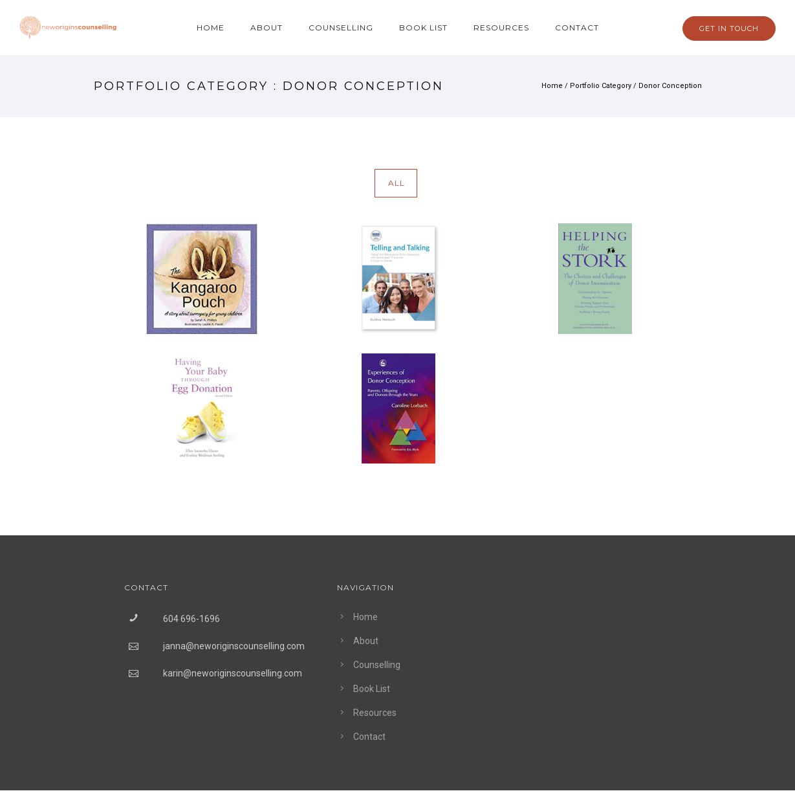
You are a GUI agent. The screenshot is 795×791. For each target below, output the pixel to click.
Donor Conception (670, 86)
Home (210, 27)
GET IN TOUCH (729, 28)
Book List (423, 27)
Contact (577, 27)
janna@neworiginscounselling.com (234, 646)
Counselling (341, 27)
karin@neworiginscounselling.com (232, 673)
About (266, 27)
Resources (501, 27)
